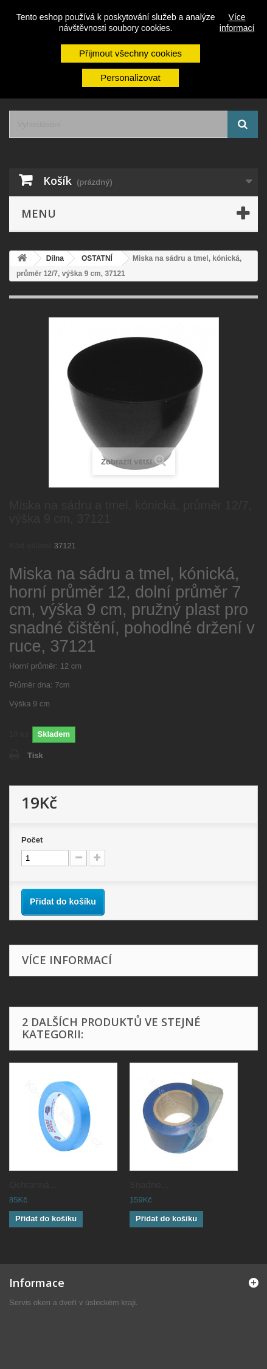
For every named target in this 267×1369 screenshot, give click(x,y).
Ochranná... (33, 1184)
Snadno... (149, 1184)
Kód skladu (30, 545)
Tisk (35, 755)
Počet (32, 839)
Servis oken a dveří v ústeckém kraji (72, 1302)
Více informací (237, 22)
